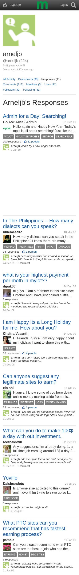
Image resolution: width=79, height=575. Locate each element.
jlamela (8, 540)
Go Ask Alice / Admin (20, 122)
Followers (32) (11, 89)
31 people (34, 141)
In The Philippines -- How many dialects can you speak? (38, 223)
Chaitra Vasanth (15, 333)
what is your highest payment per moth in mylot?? (35, 277)
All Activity (9, 79)
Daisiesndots (13, 483)
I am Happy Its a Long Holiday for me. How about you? (37, 325)
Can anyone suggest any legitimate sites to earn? (31, 379)
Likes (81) (50, 84)
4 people (31, 353)
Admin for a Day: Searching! (34, 116)
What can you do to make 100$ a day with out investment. (38, 433)
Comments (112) (13, 84)
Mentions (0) (34, 84)
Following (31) (31, 89)
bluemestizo (12, 232)
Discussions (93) (28, 79)
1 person (31, 251)
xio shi (8, 388)
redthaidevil (12, 442)
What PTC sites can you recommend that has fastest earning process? (34, 528)
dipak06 (9, 286)
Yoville (10, 478)
